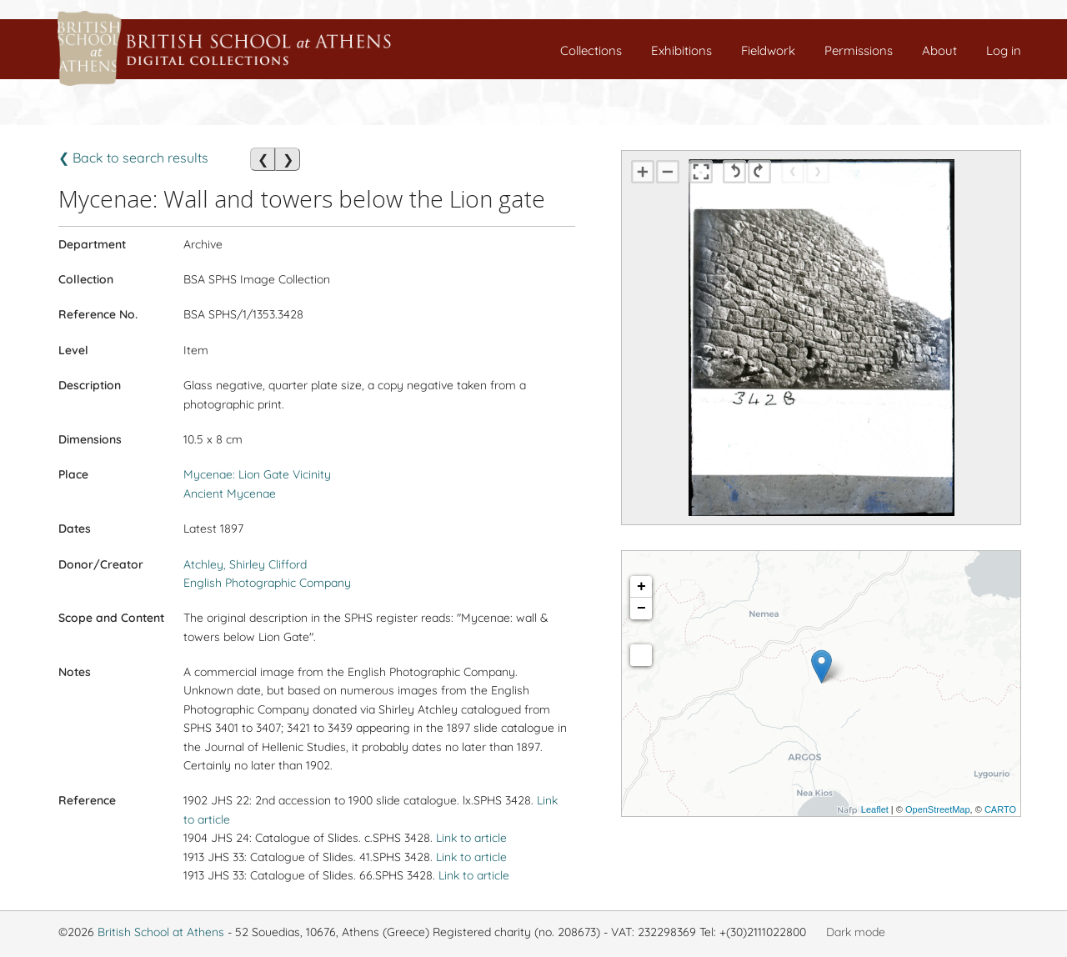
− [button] (641, 609)
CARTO (1000, 809)
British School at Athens (161, 931)
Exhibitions (681, 50)
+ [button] (641, 587)
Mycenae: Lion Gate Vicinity (257, 474)
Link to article (471, 837)
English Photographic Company (267, 582)
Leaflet (875, 809)
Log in (1003, 50)
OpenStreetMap (937, 809)
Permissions (858, 50)
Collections (591, 50)
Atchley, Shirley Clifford (245, 564)
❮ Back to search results (133, 157)
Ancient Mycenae (229, 493)
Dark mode (855, 931)
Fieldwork (768, 50)
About (939, 50)
